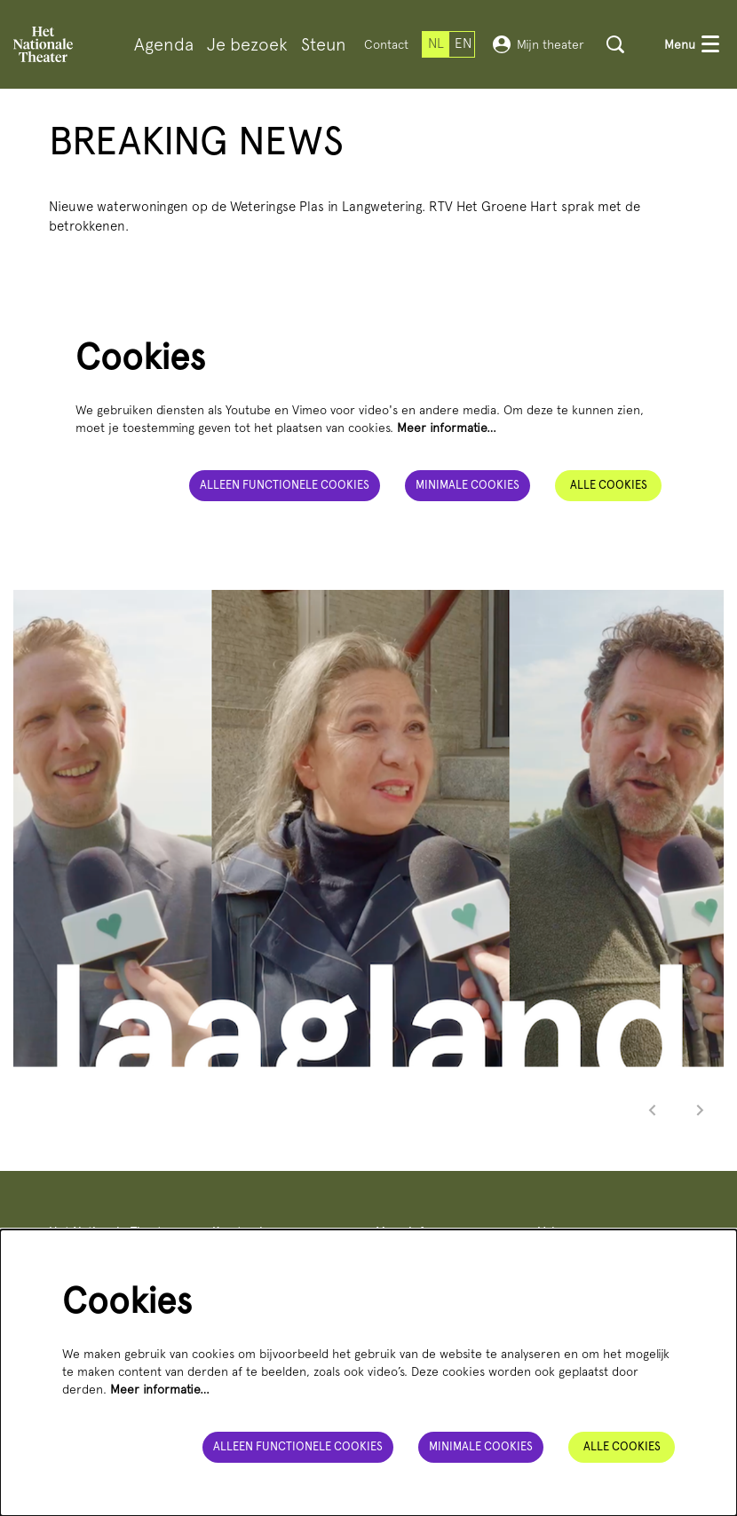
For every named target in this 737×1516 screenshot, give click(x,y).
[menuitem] (164, 45)
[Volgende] (700, 1110)
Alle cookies (608, 484)
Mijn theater (538, 44)
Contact (386, 44)
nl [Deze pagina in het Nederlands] (436, 43)
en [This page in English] (463, 43)
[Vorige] (653, 1110)
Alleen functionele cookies (284, 484)
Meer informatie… (446, 427)
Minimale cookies (467, 484)
